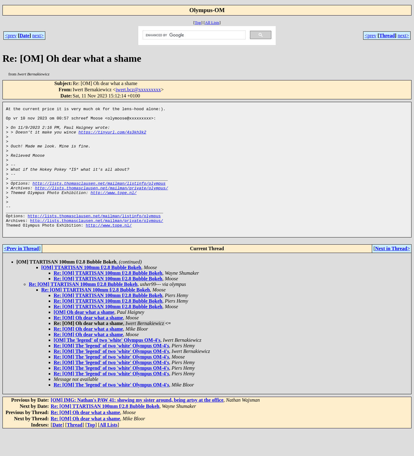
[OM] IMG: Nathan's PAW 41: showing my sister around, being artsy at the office (137, 425)
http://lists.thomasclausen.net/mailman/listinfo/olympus (99, 199)
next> (38, 35)
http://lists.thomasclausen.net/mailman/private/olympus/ (101, 204)
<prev (10, 35)
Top (198, 22)
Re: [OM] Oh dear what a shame (88, 342)
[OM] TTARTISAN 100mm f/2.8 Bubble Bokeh (91, 292)
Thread (387, 35)
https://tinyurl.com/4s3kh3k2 (112, 137)
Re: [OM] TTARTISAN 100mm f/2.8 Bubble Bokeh (108, 298)
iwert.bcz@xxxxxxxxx (138, 89)
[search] (194, 35)
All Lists (212, 22)
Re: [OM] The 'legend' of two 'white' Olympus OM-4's (111, 370)
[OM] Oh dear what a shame (84, 337)
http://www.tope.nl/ (113, 210)
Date (24, 35)
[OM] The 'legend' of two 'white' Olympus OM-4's (107, 365)
